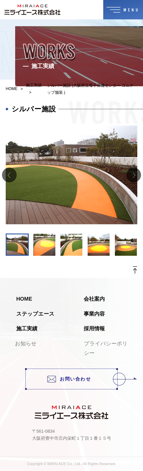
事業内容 (94, 314)
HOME (11, 88)
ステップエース (35, 314)
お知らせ (26, 343)
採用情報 (94, 328)
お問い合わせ (82, 379)
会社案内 (94, 299)
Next (133, 174)
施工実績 (34, 85)
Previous (9, 174)
